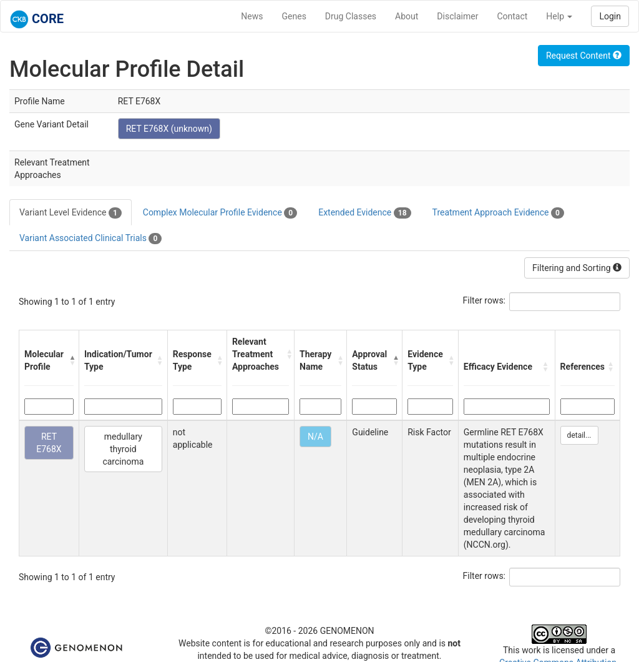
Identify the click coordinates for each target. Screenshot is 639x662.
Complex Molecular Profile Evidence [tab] (220, 213)
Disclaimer (457, 16)
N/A (315, 437)
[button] (71, 360)
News (252, 16)
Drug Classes (350, 16)
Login (610, 16)
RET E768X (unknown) (169, 129)
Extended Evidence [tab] (364, 213)
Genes (294, 16)
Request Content (584, 56)
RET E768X (48, 443)
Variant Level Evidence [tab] (70, 213)
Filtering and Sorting (577, 268)
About (406, 16)
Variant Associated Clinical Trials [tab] (90, 238)
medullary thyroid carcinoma (123, 449)
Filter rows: (484, 300)
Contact (512, 16)
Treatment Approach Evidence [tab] (498, 213)
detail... (579, 435)
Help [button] (559, 16)
